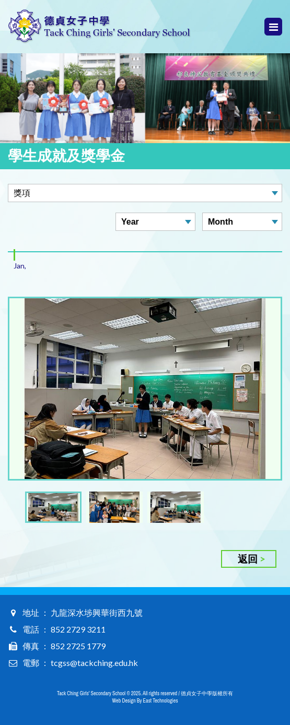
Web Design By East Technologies (145, 700)
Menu (273, 27)
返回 (248, 559)
